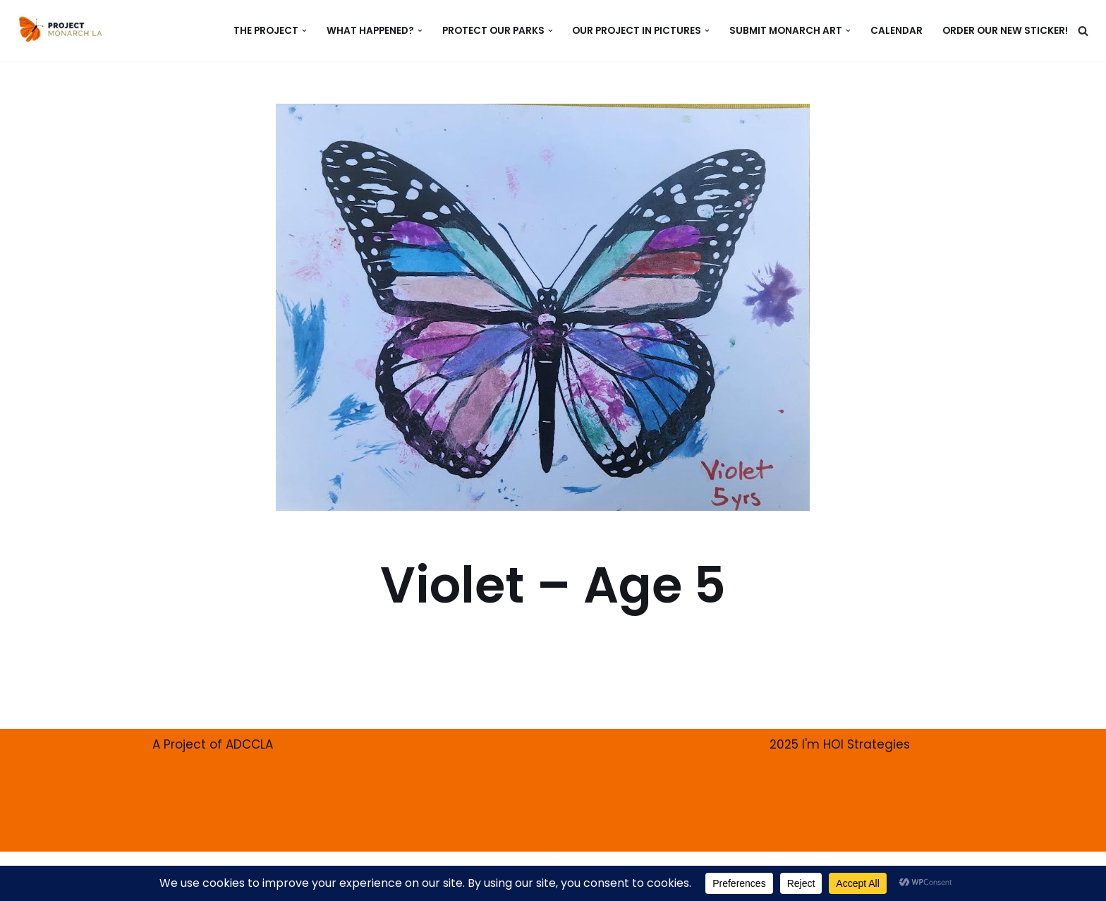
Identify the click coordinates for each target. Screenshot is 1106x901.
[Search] (1083, 30)
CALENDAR (896, 30)
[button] (304, 30)
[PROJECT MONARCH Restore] (60, 29)
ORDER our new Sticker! (1005, 30)
